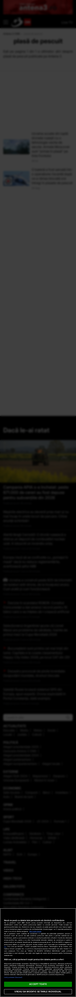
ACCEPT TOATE (38, 984)
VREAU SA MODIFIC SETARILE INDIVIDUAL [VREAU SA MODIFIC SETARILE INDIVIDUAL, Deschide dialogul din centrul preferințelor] (37, 991)
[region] (38, 952)
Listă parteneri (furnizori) (13, 977)
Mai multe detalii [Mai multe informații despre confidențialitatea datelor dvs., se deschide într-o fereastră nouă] (35, 931)
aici (5, 946)
